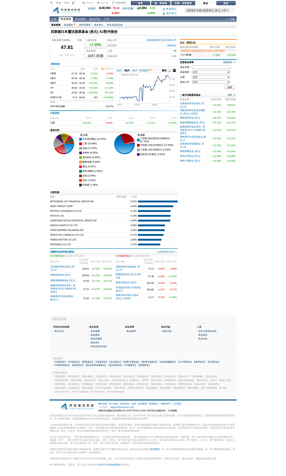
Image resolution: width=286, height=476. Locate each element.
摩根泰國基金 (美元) (190, 151)
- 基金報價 (94, 331)
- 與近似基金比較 (97, 346)
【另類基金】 (60, 362)
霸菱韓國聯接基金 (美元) (62, 280)
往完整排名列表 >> (167, 251)
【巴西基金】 (213, 362)
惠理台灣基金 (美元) (190, 156)
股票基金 (171, 45)
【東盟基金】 (144, 365)
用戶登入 (170, 13)
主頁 (54, 19)
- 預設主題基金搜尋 (207, 331)
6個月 (135, 70)
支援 (133, 403)
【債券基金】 (101, 362)
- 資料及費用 (95, 338)
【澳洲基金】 (200, 362)
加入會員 (113, 403)
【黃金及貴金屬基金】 (96, 365)
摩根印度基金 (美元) (126, 282)
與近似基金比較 (115, 25)
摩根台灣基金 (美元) (190, 160)
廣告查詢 (124, 403)
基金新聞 (80, 19)
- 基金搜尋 (202, 335)
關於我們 (102, 403)
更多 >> (231, 95)
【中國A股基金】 (62, 365)
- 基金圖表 (94, 335)
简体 (58, 3)
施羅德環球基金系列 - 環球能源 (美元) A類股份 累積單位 (63, 288)
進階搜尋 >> (229, 62)
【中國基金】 (130, 365)
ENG (67, 3)
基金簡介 (98, 25)
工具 (106, 19)
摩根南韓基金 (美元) (60, 275)
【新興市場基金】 (149, 362)
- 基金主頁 (58, 331)
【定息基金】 (115, 362)
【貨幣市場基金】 (131, 362)
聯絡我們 (165, 403)
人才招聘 (176, 403)
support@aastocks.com (122, 407)
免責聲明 (142, 403)
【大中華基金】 (185, 362)
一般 (174, 51)
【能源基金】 (78, 365)
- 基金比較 (202, 338)
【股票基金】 (87, 362)
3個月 (127, 70)
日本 (174, 56)
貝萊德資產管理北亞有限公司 (161, 40)
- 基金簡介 (94, 342)
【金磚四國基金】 (168, 362)
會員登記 (170, 8)
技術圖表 (145, 70)
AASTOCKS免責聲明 (109, 464)
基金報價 (65, 19)
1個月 (119, 70)
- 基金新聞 (130, 331)
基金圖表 (69, 25)
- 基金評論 (166, 331)
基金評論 (94, 19)
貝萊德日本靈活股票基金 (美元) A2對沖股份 (202, 51)
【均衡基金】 (74, 362)
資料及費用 (84, 25)
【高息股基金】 (115, 365)
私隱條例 (153, 403)
